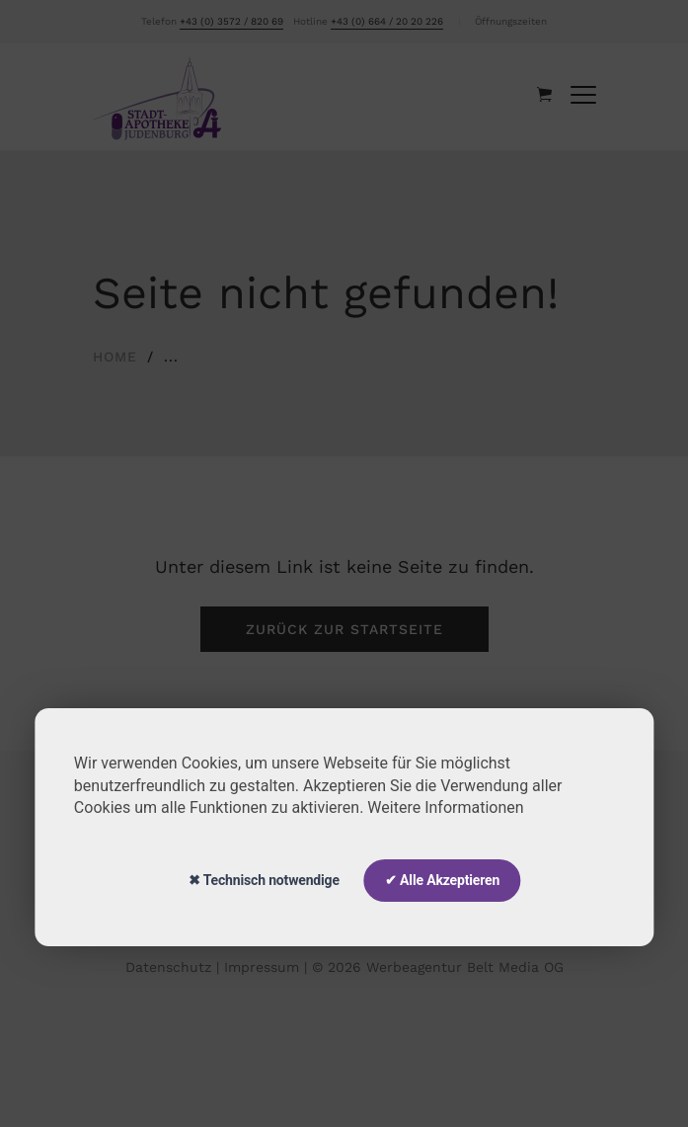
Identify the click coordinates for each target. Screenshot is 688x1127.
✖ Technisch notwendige (264, 880)
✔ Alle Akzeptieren (442, 880)
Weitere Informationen (445, 807)
